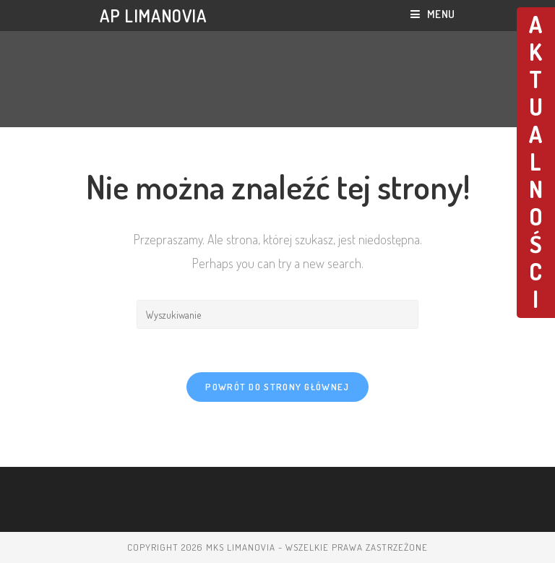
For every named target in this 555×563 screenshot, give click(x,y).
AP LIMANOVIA (153, 15)
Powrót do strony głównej (277, 386)
